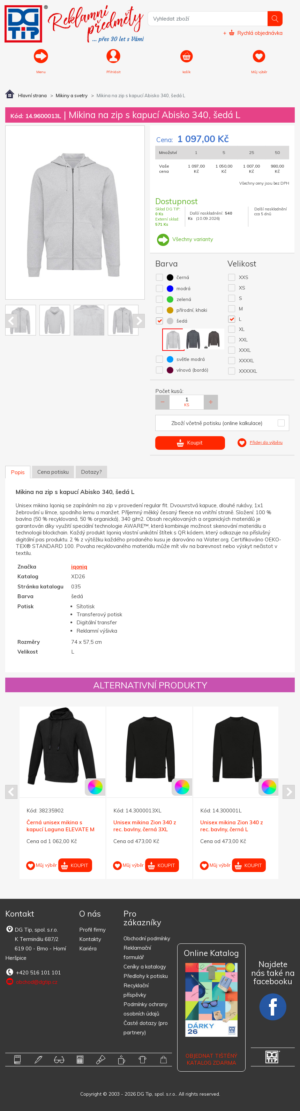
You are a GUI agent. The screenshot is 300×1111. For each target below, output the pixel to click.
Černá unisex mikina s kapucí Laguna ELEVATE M (61, 826)
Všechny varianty (184, 239)
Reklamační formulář (137, 952)
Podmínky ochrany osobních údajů (145, 1009)
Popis (18, 472)
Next (139, 321)
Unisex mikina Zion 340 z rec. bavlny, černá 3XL (144, 826)
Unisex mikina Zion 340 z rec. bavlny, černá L (231, 826)
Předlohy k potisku (145, 976)
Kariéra (88, 948)
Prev (11, 321)
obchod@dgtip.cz (31, 981)
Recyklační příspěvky (136, 990)
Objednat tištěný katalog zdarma (211, 1059)
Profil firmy (92, 929)
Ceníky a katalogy (144, 966)
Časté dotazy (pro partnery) (145, 1028)
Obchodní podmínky (146, 938)
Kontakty (90, 939)
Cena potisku (53, 472)
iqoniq (79, 566)
